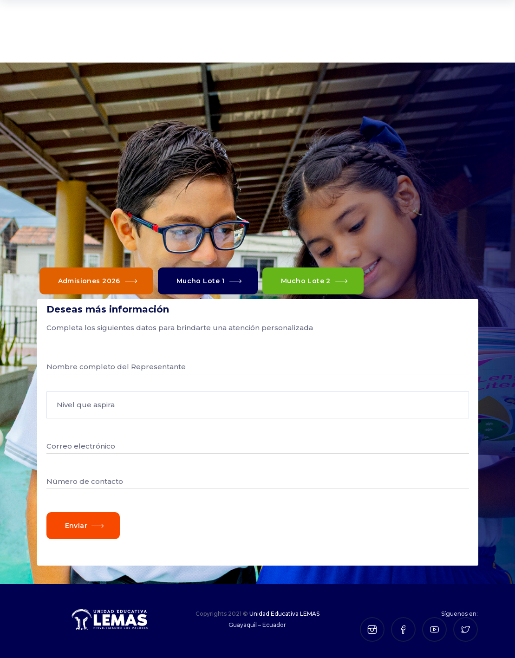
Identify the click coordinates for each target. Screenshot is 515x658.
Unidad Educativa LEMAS (284, 613)
